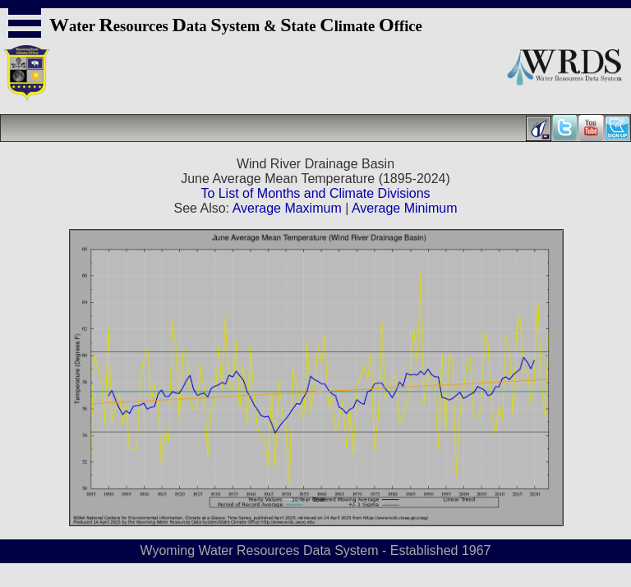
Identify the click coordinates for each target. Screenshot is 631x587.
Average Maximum (287, 208)
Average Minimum (405, 208)
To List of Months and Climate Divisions (315, 193)
